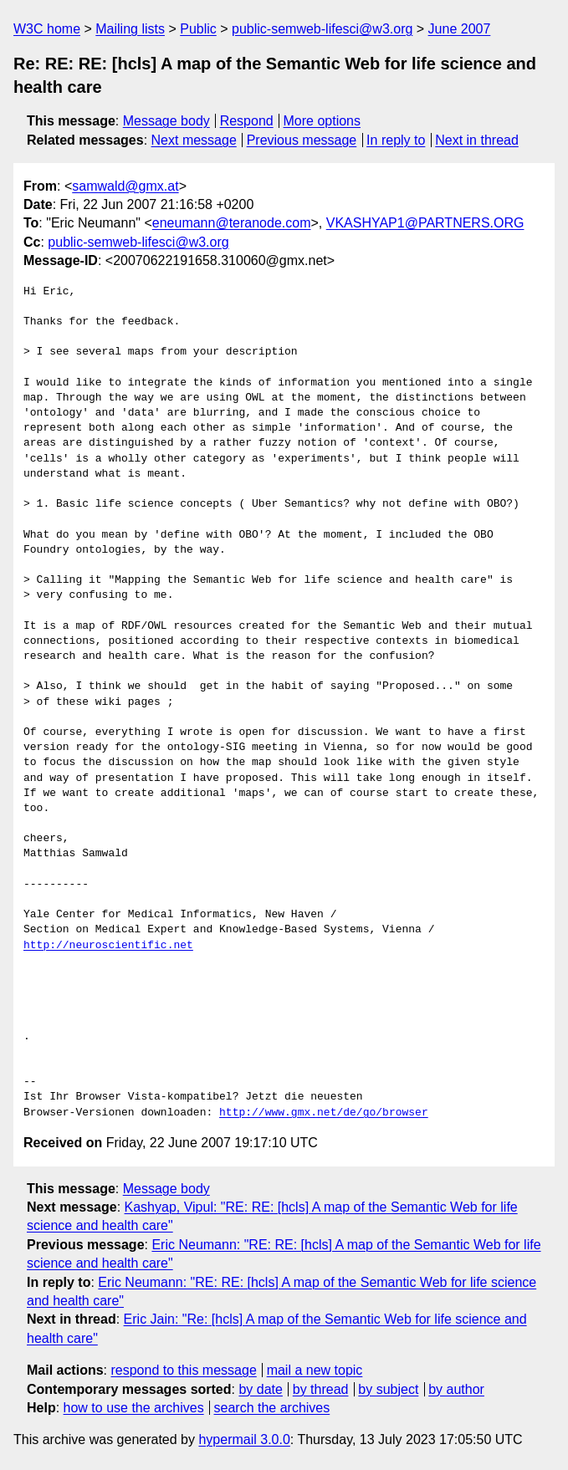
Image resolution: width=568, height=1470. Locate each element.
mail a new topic (315, 1370)
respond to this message (183, 1370)
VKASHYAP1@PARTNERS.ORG (425, 223)
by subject (388, 1389)
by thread (321, 1389)
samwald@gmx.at (125, 186)
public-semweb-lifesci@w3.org (322, 29)
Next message (194, 140)
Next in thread (477, 140)
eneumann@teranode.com (231, 223)
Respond (247, 121)
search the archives (272, 1408)
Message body (166, 121)
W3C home (46, 29)
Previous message (302, 140)
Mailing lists (130, 29)
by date (260, 1389)
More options (322, 121)
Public (198, 29)
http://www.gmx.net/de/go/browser (323, 1112)
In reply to (395, 140)
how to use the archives (134, 1408)
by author (456, 1389)
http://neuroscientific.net (108, 945)
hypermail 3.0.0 (243, 1439)
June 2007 (459, 29)
